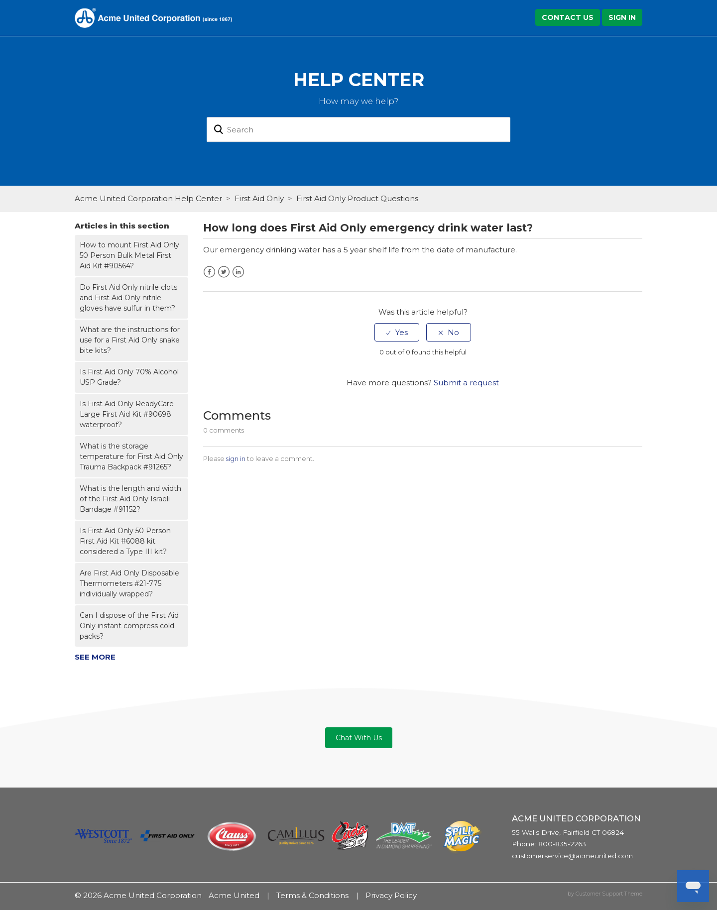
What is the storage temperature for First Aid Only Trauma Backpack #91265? (131, 456)
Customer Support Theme (609, 894)
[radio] (396, 332)
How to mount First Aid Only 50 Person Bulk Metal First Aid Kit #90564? (129, 255)
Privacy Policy (391, 895)
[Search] (358, 129)
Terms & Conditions (312, 895)
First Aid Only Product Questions (357, 198)
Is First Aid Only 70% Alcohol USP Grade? (129, 377)
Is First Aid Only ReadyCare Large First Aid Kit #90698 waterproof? (127, 414)
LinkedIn (238, 272)
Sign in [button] (622, 17)
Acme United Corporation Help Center (148, 198)
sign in (235, 458)
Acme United (234, 895)
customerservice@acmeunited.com (572, 856)
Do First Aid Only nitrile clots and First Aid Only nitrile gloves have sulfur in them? (128, 298)
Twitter (224, 272)
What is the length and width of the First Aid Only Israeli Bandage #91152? (130, 499)
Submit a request (466, 382)
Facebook (209, 272)
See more (95, 657)
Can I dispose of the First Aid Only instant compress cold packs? (129, 626)
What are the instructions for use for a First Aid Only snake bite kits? (130, 340)
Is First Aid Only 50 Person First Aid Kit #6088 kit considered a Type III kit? (125, 541)
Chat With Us (359, 737)
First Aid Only (259, 198)
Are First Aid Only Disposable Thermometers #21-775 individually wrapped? (129, 583)
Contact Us (568, 17)
